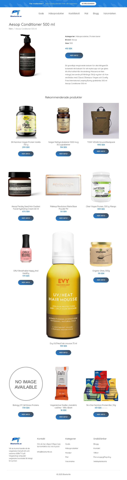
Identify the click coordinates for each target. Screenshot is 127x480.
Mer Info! (74, 57)
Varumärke (69, 463)
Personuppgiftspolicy (102, 459)
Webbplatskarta (100, 463)
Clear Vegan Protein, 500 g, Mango (101, 208)
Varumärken (109, 14)
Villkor (96, 454)
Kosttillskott (74, 14)
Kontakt (97, 450)
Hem (11, 30)
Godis (41, 14)
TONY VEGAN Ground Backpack (101, 144)
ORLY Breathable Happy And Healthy (25, 273)
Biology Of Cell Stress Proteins (26, 407)
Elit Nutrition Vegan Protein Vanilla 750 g (26, 145)
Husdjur (68, 454)
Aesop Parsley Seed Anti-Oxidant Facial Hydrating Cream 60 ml (26, 209)
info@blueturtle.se (44, 453)
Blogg (96, 14)
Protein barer (95, 38)
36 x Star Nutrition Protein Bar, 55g (101, 407)
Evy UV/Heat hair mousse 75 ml (63, 345)
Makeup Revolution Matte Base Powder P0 (63, 209)
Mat (86, 14)
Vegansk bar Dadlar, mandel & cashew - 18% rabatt (63, 408)
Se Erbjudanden (88, 3)
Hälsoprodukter (56, 14)
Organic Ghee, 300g (101, 272)
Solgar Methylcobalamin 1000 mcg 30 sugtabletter (63, 145)
